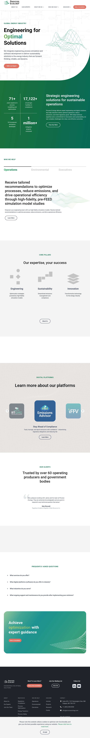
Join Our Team (8, 707)
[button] (45, 575)
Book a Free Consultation (34, 685)
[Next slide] (82, 411)
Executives (65, 169)
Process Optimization (21, 707)
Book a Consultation (80, 7)
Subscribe (55, 685)
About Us (45, 321)
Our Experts (7, 704)
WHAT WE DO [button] (38, 7)
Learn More (11, 218)
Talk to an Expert (11, 66)
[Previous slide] (7, 411)
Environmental (40, 169)
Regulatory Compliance (21, 702)
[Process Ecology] (15, 2)
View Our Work (53, 125)
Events (48, 710)
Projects (48, 704)
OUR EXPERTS (26, 7)
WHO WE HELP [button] (52, 7)
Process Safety (22, 714)
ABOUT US (14, 7)
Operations (10, 169)
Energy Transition (23, 711)
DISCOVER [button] (66, 7)
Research (49, 707)
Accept (45, 732)
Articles (48, 701)
